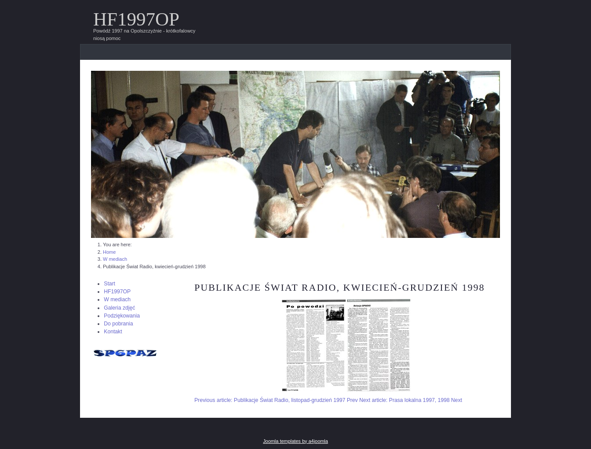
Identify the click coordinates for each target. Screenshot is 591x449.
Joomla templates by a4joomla (295, 441)
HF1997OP (136, 19)
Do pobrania (118, 324)
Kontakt (113, 332)
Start (109, 284)
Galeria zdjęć (119, 308)
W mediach (117, 299)
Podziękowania (122, 316)
